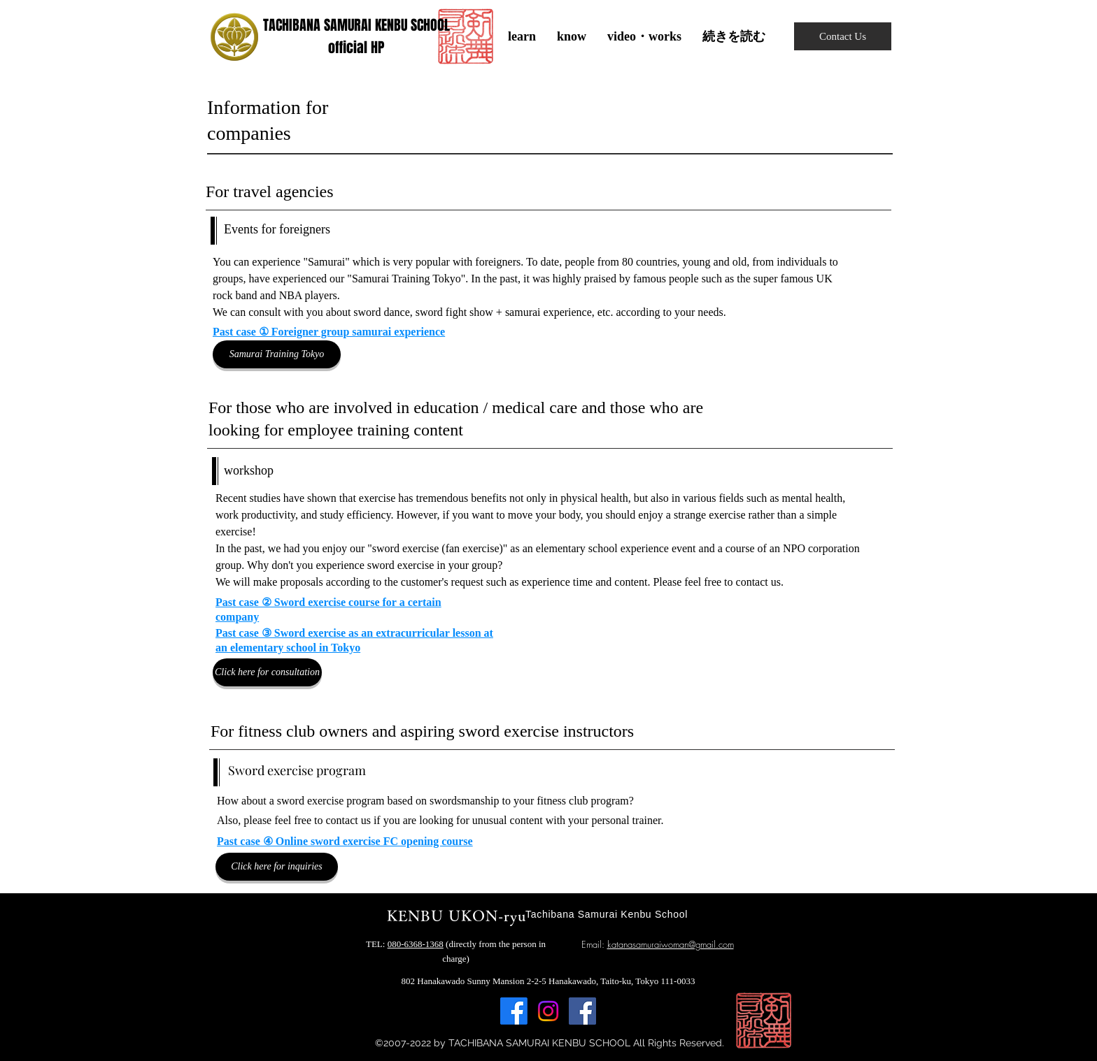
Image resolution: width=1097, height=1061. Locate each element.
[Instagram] (548, 1011)
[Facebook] (514, 1011)
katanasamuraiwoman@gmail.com (670, 944)
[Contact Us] (842, 36)
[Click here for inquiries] (276, 867)
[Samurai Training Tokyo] (277, 354)
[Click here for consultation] (267, 672)
